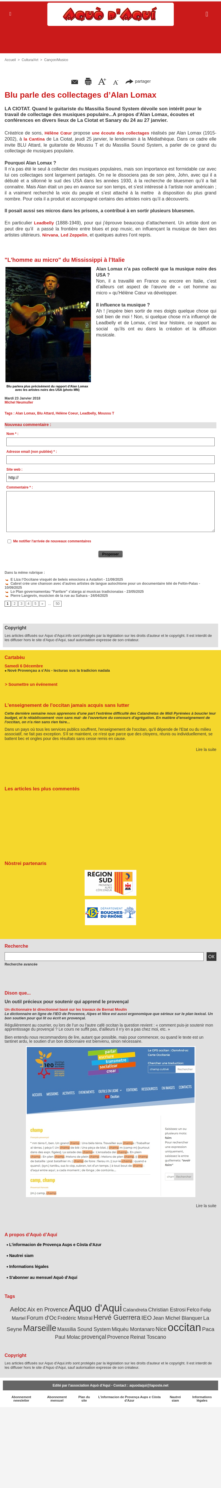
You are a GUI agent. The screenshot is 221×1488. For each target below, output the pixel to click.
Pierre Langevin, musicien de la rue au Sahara (45, 592)
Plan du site (84, 1394)
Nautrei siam (19, 1251)
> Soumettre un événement (30, 680)
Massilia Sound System (71, 1325)
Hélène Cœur (58, 132)
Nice (146, 1325)
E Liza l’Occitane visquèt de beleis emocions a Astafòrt (53, 580)
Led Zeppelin (74, 234)
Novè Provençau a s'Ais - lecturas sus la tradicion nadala (58, 666)
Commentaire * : (19, 487)
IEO (137, 1313)
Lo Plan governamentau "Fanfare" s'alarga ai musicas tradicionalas (63, 588)
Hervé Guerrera (108, 1313)
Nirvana (50, 234)
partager (138, 81)
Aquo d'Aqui (96, 1303)
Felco (191, 1305)
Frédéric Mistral (67, 1314)
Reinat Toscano (141, 1333)
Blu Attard (45, 413)
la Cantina (34, 139)
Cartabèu (14, 653)
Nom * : (12, 434)
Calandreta (134, 1305)
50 (57, 600)
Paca (193, 1325)
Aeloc (20, 1305)
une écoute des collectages (120, 132)
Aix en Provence (48, 1305)
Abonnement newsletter (21, 1394)
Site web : (14, 469)
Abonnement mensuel (56, 1394)
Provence (112, 1333)
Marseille (27, 1323)
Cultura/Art (30, 60)
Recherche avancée (21, 960)
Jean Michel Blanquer (168, 1314)
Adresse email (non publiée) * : (31, 452)
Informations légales (27, 1262)
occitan (169, 1323)
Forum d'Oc (34, 1313)
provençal (88, 1332)
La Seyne (204, 1314)
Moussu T (105, 413)
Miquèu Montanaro (119, 1325)
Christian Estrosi (165, 1305)
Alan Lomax (25, 413)
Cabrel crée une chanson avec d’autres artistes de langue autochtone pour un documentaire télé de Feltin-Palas (99, 584)
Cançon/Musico (56, 60)
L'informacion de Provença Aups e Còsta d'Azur (53, 1240)
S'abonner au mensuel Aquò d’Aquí (41, 1273)
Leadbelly (44, 222)
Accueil (10, 60)
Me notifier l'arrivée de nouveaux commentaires (52, 541)
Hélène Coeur (66, 413)
